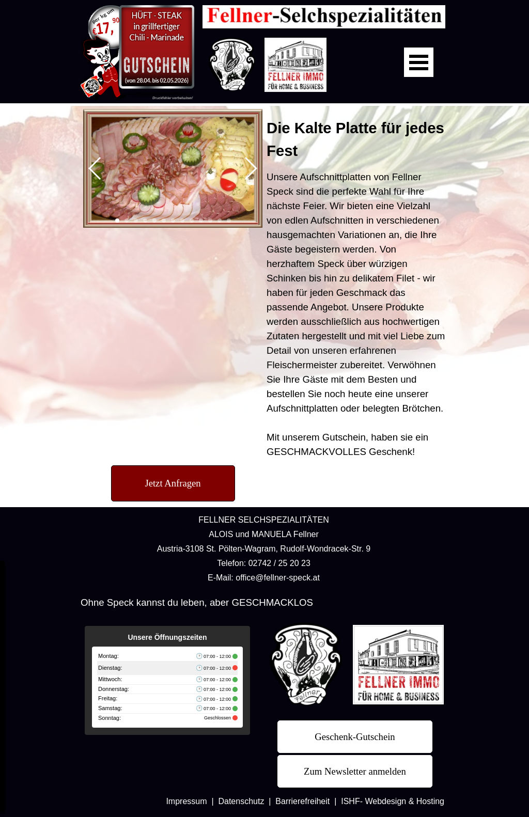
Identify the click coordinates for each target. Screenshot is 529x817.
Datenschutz (241, 801)
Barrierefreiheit (302, 801)
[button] (95, 168)
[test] (173, 483)
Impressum (186, 801)
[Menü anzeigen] (418, 62)
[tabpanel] (356, 288)
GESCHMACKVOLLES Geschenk (339, 451)
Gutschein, (345, 437)
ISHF (350, 801)
